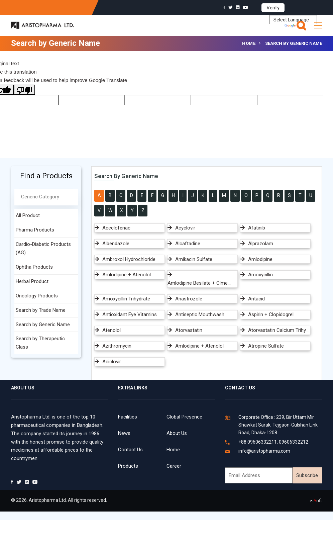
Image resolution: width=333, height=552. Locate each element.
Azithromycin (116, 346)
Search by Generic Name (43, 324)
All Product (28, 215)
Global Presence (184, 417)
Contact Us (130, 450)
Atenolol (111, 330)
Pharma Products (35, 230)
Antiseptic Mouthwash (199, 314)
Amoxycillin (260, 275)
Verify (273, 7)
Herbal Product (32, 281)
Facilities (127, 417)
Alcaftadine (187, 244)
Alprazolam (260, 244)
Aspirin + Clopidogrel (271, 314)
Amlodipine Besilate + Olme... (199, 283)
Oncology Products (37, 296)
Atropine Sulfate (266, 346)
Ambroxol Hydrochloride (128, 259)
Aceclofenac (116, 228)
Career (173, 466)
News (124, 433)
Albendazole (115, 244)
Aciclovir (111, 362)
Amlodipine (260, 259)
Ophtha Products (34, 267)
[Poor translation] (24, 90)
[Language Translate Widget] (293, 19)
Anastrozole (188, 299)
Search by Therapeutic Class (40, 343)
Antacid (256, 299)
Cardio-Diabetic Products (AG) (43, 248)
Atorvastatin (188, 330)
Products (128, 466)
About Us (176, 433)
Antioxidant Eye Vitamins (129, 314)
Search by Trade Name (41, 310)
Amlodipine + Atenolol (126, 275)
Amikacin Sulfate (193, 259)
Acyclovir (185, 228)
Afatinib (256, 228)
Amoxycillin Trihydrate (126, 299)
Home (248, 43)
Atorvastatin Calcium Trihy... (278, 330)
